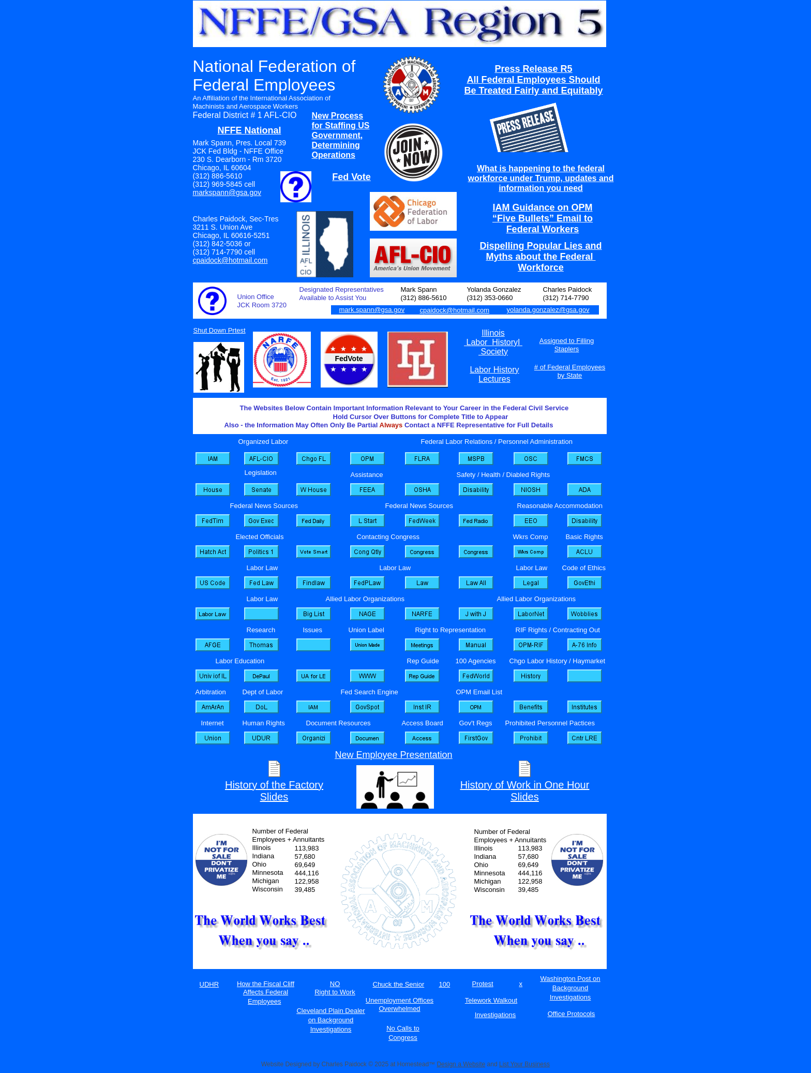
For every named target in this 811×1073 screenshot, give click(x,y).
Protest (482, 984)
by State (570, 375)
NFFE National (249, 130)
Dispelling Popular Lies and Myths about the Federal (540, 251)
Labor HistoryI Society (493, 347)
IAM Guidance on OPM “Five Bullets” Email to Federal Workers (542, 218)
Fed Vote (351, 177)
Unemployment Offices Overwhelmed (399, 1004)
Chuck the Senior (399, 984)
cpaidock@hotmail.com (230, 260)
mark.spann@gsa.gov (372, 310)
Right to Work (334, 992)
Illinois (493, 333)
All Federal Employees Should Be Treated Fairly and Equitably (533, 85)
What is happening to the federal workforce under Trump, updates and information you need (541, 178)
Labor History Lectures (494, 374)
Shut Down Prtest (219, 330)
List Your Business (524, 1064)
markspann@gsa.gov (227, 192)
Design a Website (461, 1064)
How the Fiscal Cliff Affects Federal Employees (265, 992)
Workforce (541, 267)
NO (335, 984)
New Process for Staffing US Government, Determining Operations (341, 135)
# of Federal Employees (569, 367)
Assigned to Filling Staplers (566, 345)
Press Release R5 (533, 69)
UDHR (209, 984)
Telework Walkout (491, 1000)
